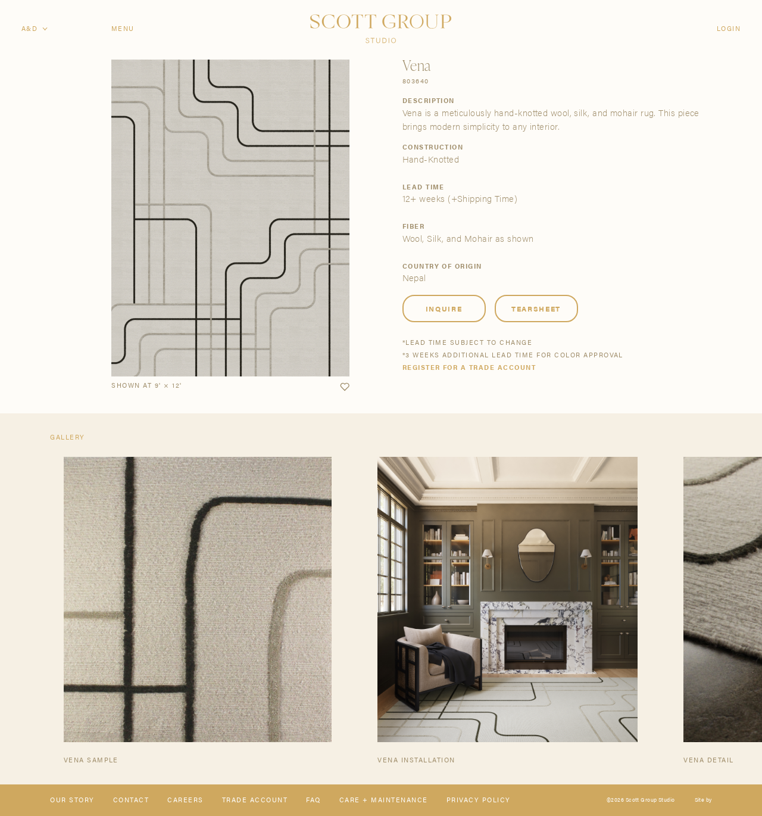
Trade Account (255, 800)
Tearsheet (536, 308)
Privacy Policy (478, 800)
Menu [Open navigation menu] (123, 29)
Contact (131, 800)
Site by (703, 800)
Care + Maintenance (383, 800)
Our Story (72, 800)
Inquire (444, 308)
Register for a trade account (469, 368)
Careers (185, 800)
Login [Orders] (729, 29)
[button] (344, 387)
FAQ (313, 800)
